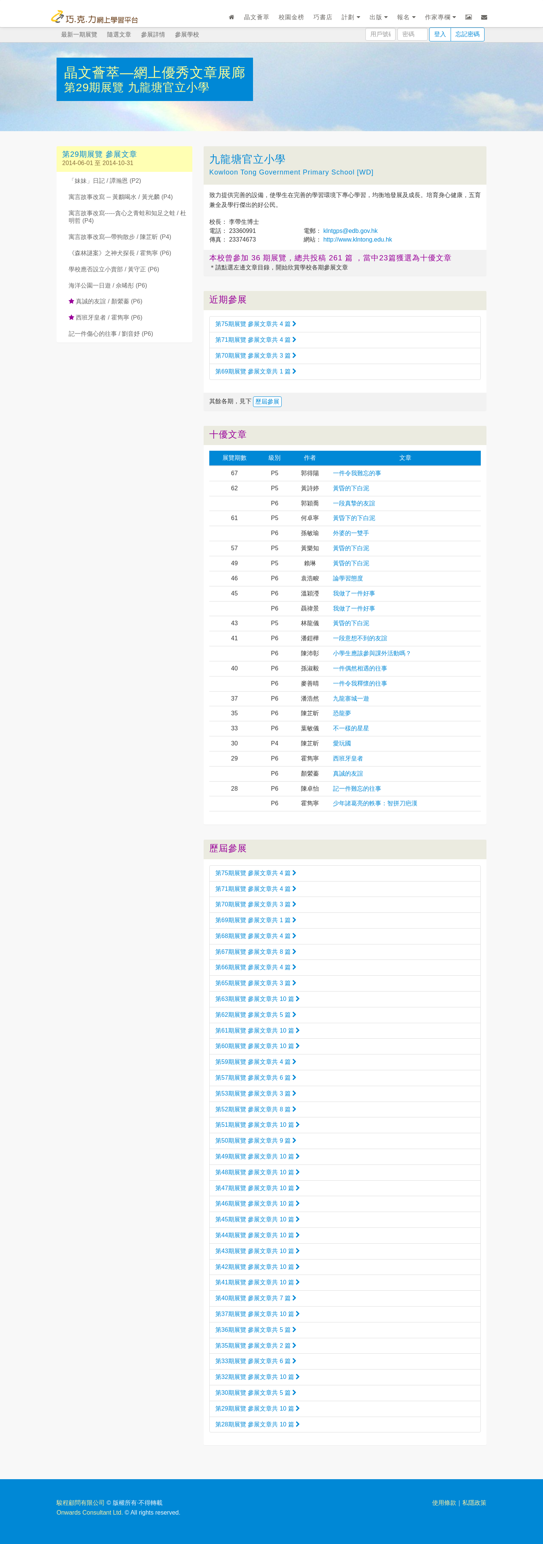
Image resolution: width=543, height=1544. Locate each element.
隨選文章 (119, 34)
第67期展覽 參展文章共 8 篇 (255, 952)
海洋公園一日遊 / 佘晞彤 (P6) (108, 285)
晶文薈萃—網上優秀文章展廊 (154, 72)
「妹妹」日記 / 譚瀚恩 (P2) (105, 181)
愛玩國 (342, 743)
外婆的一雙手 (351, 533)
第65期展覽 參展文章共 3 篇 (255, 983)
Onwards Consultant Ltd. (90, 1512)
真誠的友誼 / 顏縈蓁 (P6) (105, 301)
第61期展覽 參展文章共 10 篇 (257, 1030)
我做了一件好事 (354, 593)
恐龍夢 (342, 713)
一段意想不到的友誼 (360, 638)
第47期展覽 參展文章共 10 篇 (257, 1188)
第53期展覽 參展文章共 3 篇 (255, 1093)
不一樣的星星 (351, 728)
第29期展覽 (96, 87)
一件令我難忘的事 (357, 473)
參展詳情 (153, 34)
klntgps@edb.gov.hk (349, 231)
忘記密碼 (468, 34)
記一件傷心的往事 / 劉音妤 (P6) (111, 334)
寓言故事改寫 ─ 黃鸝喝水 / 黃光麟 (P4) (121, 197)
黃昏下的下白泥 (354, 518)
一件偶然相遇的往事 (360, 668)
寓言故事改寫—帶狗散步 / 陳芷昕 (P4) (120, 237)
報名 (406, 17)
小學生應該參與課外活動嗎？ (372, 653)
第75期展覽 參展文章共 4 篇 (255, 324)
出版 (379, 17)
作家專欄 (440, 17)
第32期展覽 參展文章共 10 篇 (257, 1377)
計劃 (351, 17)
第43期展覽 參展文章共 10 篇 (257, 1251)
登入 (440, 34)
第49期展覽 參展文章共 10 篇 (257, 1156)
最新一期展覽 (79, 34)
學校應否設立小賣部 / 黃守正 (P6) (114, 269)
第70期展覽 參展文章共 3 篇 (255, 355)
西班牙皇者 (348, 758)
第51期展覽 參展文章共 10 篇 (257, 1125)
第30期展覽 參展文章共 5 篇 (255, 1392)
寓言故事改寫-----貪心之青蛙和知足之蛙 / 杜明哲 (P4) (127, 217)
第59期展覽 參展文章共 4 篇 (255, 1062)
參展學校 (187, 34)
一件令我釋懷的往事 (360, 683)
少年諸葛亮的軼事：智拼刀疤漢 (375, 803)
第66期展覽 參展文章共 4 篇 (255, 967)
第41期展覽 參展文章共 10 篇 (257, 1282)
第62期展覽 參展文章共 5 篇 (255, 1014)
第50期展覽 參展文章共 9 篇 (255, 1140)
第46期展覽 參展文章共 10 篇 (257, 1203)
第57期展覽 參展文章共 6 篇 (255, 1077)
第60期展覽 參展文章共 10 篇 (257, 1046)
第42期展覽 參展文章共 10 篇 (257, 1267)
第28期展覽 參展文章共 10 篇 (257, 1424)
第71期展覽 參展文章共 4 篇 (255, 340)
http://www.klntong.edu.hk (357, 239)
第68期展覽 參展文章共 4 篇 (255, 936)
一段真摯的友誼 (354, 503)
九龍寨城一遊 (351, 698)
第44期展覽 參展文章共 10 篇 (257, 1235)
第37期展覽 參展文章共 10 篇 (257, 1314)
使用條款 (444, 1503)
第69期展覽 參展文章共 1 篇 (255, 371)
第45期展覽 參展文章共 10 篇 (257, 1219)
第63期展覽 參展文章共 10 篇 (257, 999)
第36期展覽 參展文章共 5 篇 (255, 1330)
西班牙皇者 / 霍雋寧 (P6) (105, 317)
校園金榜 (291, 17)
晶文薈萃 (257, 17)
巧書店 (323, 17)
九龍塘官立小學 (169, 87)
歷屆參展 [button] (267, 401)
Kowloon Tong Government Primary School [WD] (291, 172)
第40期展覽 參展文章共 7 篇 (255, 1298)
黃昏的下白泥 (351, 488)
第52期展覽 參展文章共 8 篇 (255, 1109)
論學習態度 (348, 578)
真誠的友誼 (348, 773)
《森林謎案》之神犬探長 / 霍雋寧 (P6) (120, 253)
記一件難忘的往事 (357, 788)
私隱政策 (474, 1503)
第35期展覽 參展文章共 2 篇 (255, 1345)
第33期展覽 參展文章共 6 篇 (255, 1361)
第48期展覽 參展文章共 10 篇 (257, 1172)
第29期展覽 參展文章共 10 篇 (257, 1408)
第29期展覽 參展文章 (99, 154)
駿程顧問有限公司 (81, 1503)
